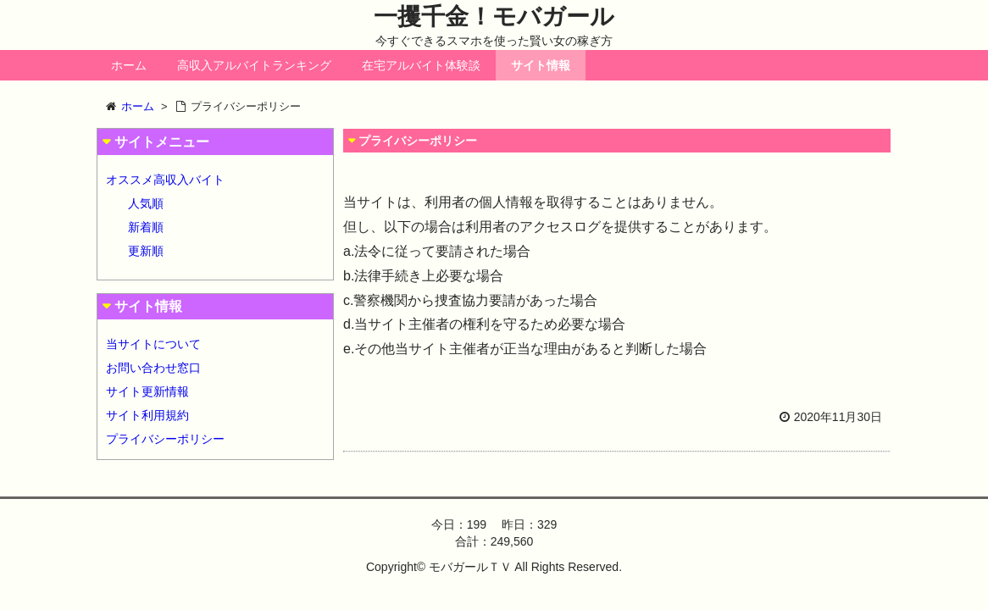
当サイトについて (153, 344)
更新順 (146, 251)
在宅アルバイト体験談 (421, 65)
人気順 (146, 203)
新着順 (146, 227)
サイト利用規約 (147, 415)
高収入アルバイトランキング (254, 65)
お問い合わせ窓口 (153, 367)
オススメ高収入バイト (165, 179)
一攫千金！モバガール (494, 16)
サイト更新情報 (147, 391)
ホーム (129, 65)
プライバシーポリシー (165, 439)
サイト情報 (540, 65)
